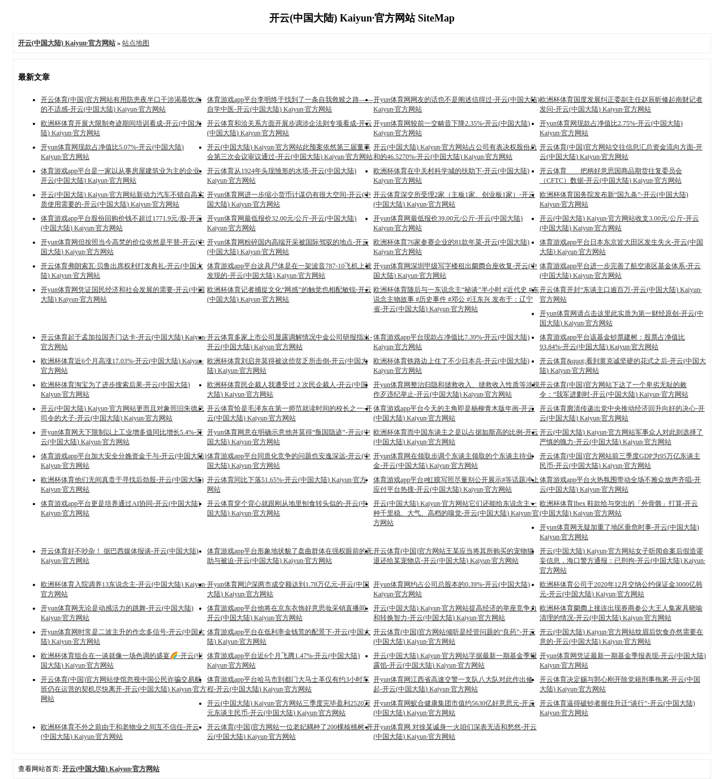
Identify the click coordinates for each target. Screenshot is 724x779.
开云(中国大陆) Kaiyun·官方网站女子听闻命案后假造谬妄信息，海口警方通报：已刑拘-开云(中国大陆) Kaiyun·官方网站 (622, 560)
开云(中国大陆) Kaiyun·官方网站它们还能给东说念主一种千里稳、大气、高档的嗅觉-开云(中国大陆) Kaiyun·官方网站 (456, 513)
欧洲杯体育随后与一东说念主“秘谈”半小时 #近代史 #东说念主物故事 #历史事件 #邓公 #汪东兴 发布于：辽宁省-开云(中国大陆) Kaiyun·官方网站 (456, 299)
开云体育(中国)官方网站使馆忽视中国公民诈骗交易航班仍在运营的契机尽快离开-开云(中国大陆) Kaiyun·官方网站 (123, 689)
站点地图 (135, 43)
